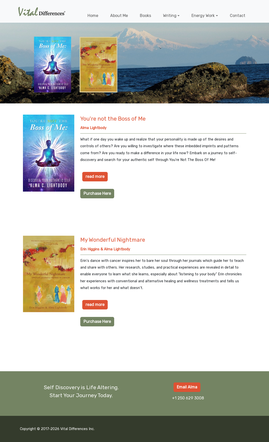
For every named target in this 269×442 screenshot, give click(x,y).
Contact (237, 15)
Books (145, 15)
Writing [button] (170, 15)
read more (95, 176)
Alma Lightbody (93, 128)
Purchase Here (97, 193)
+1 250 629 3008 (188, 398)
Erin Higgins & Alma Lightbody (105, 249)
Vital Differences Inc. (77, 429)
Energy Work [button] (203, 15)
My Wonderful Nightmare (112, 239)
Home (93, 15)
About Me (119, 15)
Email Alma (187, 387)
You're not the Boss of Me (113, 118)
